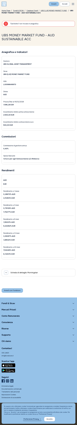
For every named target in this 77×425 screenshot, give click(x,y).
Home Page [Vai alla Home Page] (6, 11)
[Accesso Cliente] (65, 4)
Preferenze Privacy (31, 419)
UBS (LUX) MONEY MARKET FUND (54, 11)
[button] (73, 4)
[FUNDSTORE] (4, 4)
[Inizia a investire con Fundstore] (12, 290)
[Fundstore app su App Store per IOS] (38, 365)
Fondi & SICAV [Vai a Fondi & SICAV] (18, 11)
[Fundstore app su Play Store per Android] (38, 371)
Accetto (50, 419)
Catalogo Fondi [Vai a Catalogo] (32, 11)
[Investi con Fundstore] (54, 4)
